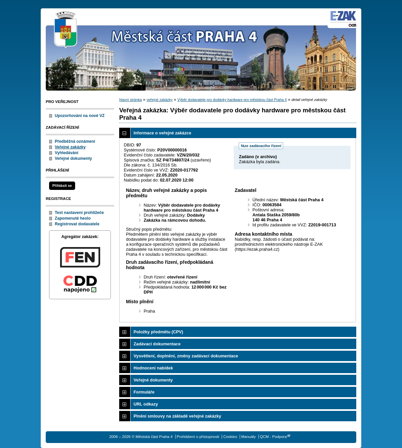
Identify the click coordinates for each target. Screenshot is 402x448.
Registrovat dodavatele (77, 224)
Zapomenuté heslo (72, 218)
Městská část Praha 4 (66, 30)
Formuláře (144, 392)
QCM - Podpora (273, 437)
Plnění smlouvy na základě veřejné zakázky (177, 416)
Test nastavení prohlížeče (79, 212)
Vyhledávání (66, 152)
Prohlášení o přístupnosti (198, 437)
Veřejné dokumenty (73, 158)
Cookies (230, 437)
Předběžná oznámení (75, 141)
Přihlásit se (62, 186)
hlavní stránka (130, 100)
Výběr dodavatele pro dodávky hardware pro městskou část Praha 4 (232, 100)
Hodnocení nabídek (153, 367)
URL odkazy (146, 404)
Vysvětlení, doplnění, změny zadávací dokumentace (186, 355)
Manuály (248, 437)
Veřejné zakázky (70, 147)
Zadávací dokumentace (157, 343)
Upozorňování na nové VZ (80, 115)
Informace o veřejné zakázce (162, 132)
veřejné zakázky (160, 100)
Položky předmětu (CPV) (158, 331)
